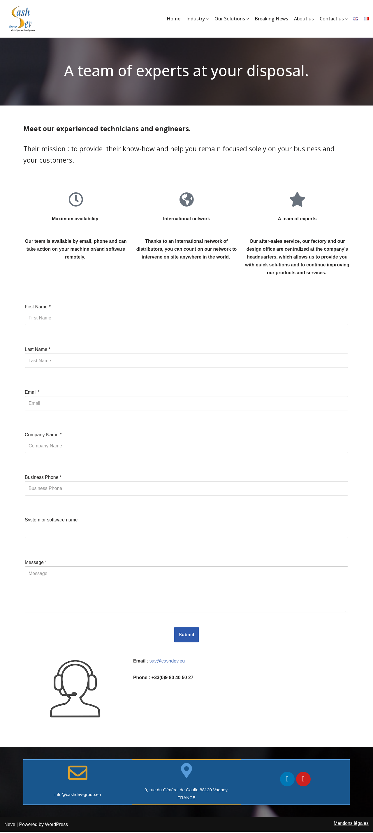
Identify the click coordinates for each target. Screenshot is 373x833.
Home (173, 18)
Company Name (43, 435)
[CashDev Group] (21, 18)
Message (36, 563)
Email (32, 392)
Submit (186, 635)
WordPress (56, 825)
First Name (38, 307)
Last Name (37, 349)
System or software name (51, 520)
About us (304, 18)
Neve (9, 825)
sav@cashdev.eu (167, 661)
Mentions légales (351, 824)
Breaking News (271, 18)
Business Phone (43, 477)
